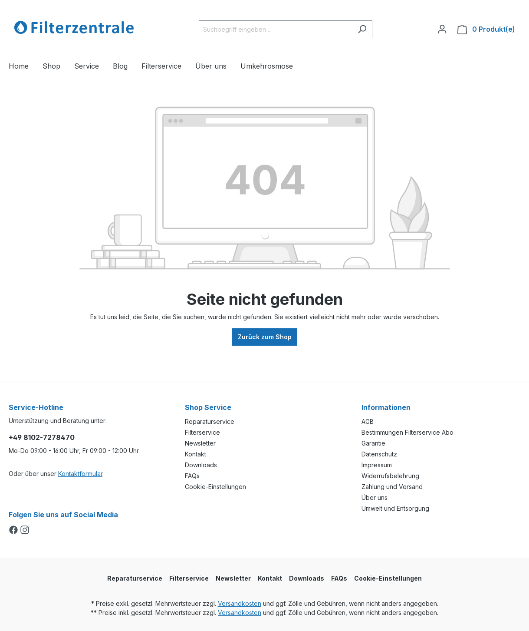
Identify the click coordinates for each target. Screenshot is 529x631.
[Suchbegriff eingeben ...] (275, 29)
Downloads (201, 465)
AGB (367, 421)
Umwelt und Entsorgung (395, 508)
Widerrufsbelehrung (390, 475)
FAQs (192, 475)
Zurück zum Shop (265, 336)
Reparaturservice (209, 421)
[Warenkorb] (486, 29)
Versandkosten (239, 603)
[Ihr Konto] (442, 29)
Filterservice (202, 432)
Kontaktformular (80, 473)
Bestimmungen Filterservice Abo (407, 432)
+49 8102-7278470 (42, 437)
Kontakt (195, 454)
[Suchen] (362, 29)
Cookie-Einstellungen (215, 486)
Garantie (373, 443)
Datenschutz (379, 454)
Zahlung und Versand (392, 486)
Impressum (376, 465)
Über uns (374, 497)
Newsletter (200, 443)
